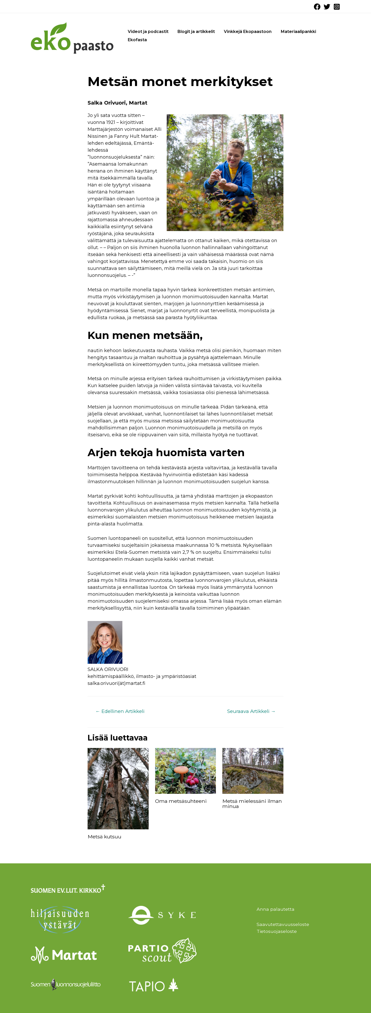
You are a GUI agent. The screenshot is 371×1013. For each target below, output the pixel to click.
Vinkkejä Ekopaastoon (243, 31)
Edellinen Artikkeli (121, 711)
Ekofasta (136, 39)
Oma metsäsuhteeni (181, 801)
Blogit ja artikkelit (193, 31)
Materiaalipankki (292, 31)
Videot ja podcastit (147, 31)
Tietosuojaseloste (277, 931)
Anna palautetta (275, 909)
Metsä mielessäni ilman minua (252, 804)
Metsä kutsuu (105, 837)
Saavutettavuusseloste (283, 924)
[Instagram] (336, 6)
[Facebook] (317, 6)
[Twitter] (327, 6)
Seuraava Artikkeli (250, 711)
